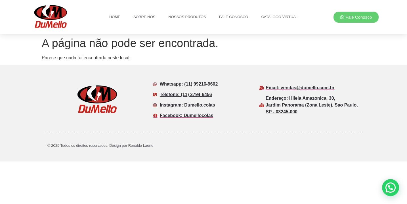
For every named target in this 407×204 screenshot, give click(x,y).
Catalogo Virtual (279, 17)
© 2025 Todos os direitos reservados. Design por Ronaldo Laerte (100, 145)
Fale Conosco (233, 17)
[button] (390, 187)
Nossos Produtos (187, 17)
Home (114, 17)
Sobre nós (144, 17)
